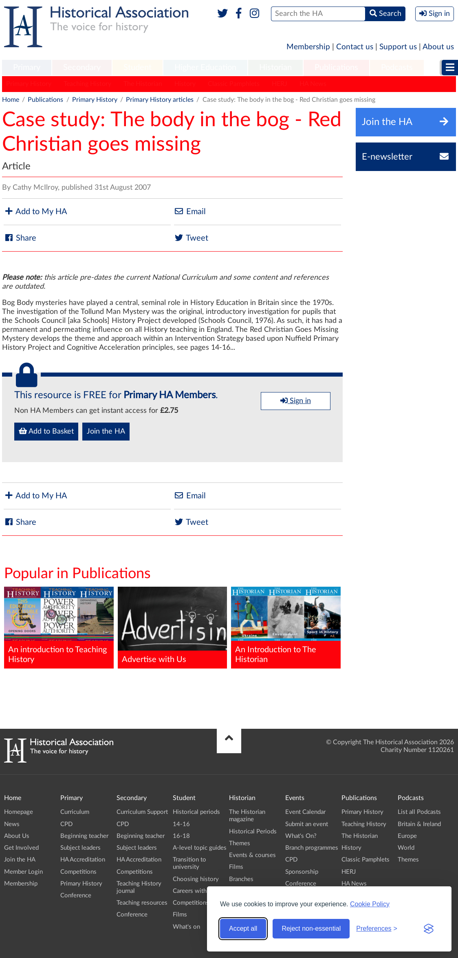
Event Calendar (305, 812)
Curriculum (74, 812)
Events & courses (252, 855)
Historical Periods (253, 832)
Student (137, 68)
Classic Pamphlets (234, 84)
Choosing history (196, 879)
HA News (312, 84)
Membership (308, 47)
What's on (186, 927)
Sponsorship (301, 872)
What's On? (301, 836)
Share (20, 238)
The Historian (142, 84)
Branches (241, 879)
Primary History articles (160, 99)
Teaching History (87, 84)
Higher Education (205, 68)
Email (190, 211)
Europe (407, 836)
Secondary (82, 68)
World (406, 848)
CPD (66, 824)
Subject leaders (80, 848)
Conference (75, 895)
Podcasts (397, 68)
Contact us (354, 47)
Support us (398, 47)
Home (10, 99)
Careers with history (200, 891)
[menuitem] (27, 68)
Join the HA (106, 431)
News (12, 824)
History (185, 84)
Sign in (295, 401)
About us (438, 47)
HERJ (279, 84)
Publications (336, 68)
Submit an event (306, 824)
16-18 (181, 836)
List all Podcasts (419, 812)
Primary (26, 68)
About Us (16, 836)
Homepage (18, 812)
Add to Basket (46, 431)
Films (180, 915)
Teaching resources (142, 903)
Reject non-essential (311, 928)
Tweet (191, 238)
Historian (275, 68)
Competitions (78, 872)
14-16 (181, 824)
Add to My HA (35, 211)
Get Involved (21, 848)
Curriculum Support (142, 812)
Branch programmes (311, 848)
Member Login (23, 872)
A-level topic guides (200, 848)
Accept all (243, 928)
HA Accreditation (82, 860)
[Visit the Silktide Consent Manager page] (428, 928)
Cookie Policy (370, 904)
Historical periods (196, 812)
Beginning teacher (84, 836)
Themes (239, 843)
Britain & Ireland (419, 824)
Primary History (28, 84)
